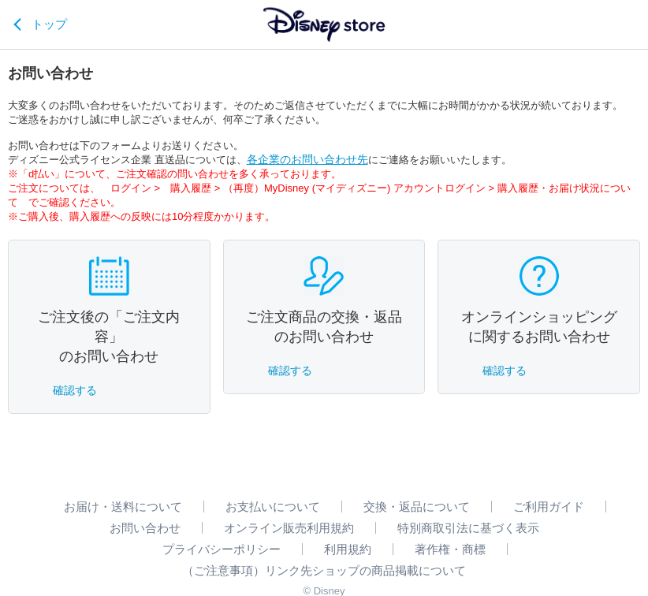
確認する (75, 390)
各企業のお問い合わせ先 (307, 159)
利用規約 (347, 549)
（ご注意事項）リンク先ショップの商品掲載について (324, 570)
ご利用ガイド (548, 506)
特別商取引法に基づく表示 (468, 528)
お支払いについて (272, 506)
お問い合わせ (145, 528)
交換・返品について (416, 506)
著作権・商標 (450, 549)
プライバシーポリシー (221, 549)
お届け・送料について (123, 506)
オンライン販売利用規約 (289, 528)
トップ (49, 24)
